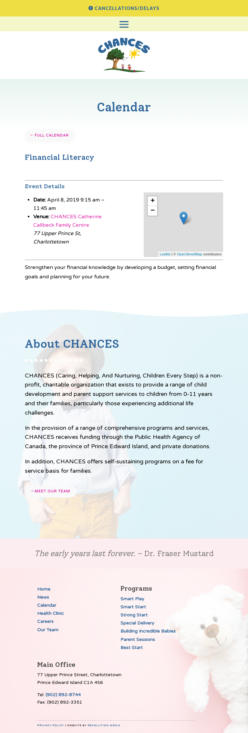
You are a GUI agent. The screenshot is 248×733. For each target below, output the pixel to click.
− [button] (152, 211)
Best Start (131, 647)
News (43, 597)
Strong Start (134, 615)
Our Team (47, 630)
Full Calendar (52, 135)
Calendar (46, 605)
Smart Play (132, 599)
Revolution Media (104, 725)
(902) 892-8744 (63, 694)
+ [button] (152, 201)
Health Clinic (50, 613)
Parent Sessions (137, 639)
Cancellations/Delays (127, 8)
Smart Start (133, 607)
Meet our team (52, 491)
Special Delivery (137, 623)
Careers (45, 621)
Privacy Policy (50, 725)
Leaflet (165, 254)
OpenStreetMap (189, 254)
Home (43, 589)
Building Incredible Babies (148, 631)
